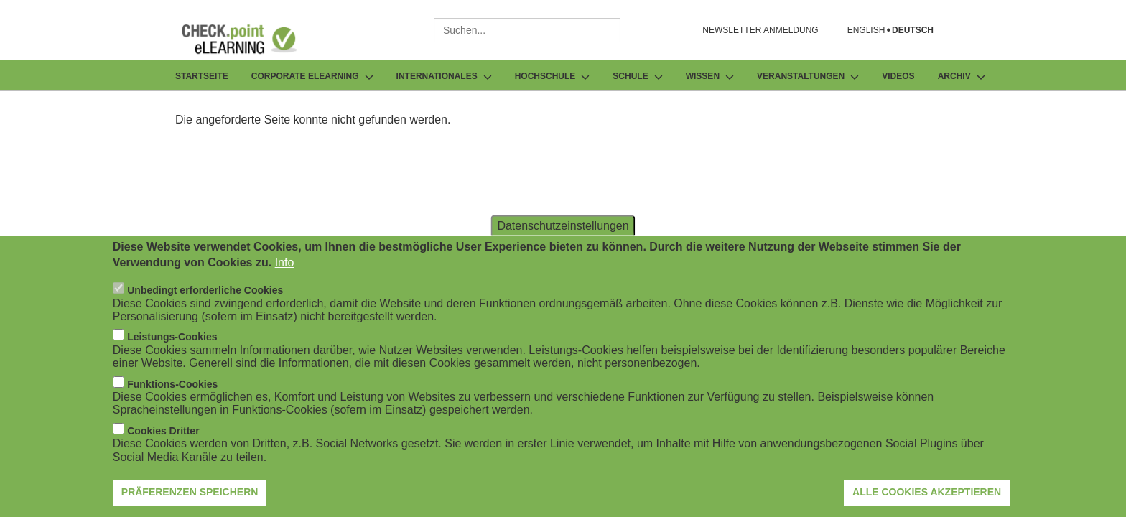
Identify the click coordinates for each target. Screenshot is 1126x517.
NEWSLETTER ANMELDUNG (760, 30)
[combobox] (527, 30)
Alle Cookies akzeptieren (926, 502)
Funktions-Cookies (172, 393)
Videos (898, 76)
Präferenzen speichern (190, 502)
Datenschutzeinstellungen (562, 234)
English (866, 30)
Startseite (201, 76)
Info (284, 272)
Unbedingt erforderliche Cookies (205, 300)
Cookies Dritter (163, 440)
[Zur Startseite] (250, 39)
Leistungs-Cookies (172, 347)
